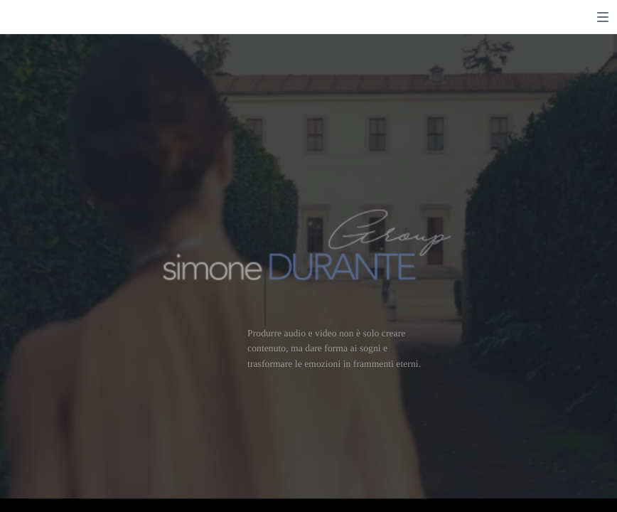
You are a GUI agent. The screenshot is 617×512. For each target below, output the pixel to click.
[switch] (602, 17)
